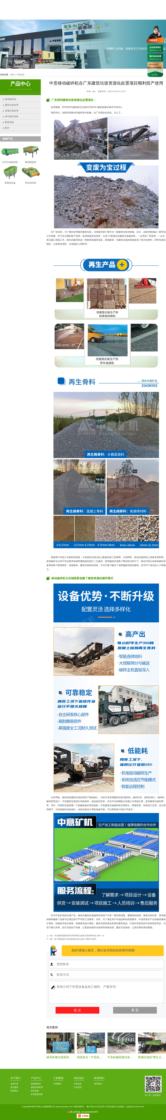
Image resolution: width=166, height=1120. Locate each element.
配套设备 (9, 122)
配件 (7, 128)
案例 (125, 12)
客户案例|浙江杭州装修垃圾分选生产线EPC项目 (75, 939)
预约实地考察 (155, 56)
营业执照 (112, 1106)
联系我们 (153, 2)
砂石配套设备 (37, 1094)
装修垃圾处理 (11, 110)
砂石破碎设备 (11, 116)
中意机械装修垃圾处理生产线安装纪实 (131, 1057)
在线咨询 (153, 40)
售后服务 (14, 1087)
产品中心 (36, 1078)
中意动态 (20, 74)
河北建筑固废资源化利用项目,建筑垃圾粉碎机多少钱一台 (79, 935)
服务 (141, 12)
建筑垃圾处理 (11, 105)
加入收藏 (162, 2)
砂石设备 (35, 1091)
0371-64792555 (138, 2)
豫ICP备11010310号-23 (97, 1106)
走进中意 (14, 1084)
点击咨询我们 (155, 47)
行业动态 (78, 1087)
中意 (77, 12)
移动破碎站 (10, 99)
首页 (61, 12)
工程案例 (58, 1078)
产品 (93, 12)
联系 (157, 12)
